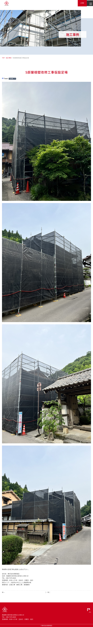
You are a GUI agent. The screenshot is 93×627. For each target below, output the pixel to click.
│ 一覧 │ (47, 592)
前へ (3, 592)
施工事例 (8, 58)
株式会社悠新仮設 (47, 625)
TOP (3, 58)
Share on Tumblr (12, 79)
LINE (81, 3)
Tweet (6, 78)
